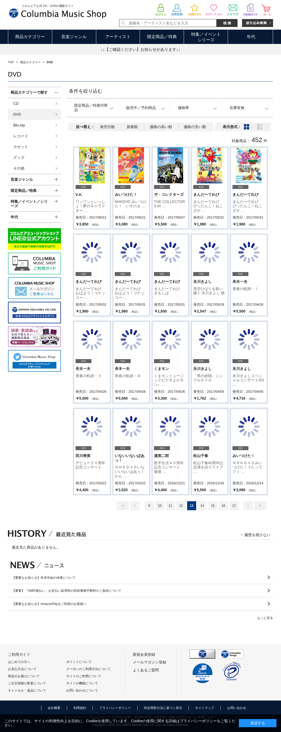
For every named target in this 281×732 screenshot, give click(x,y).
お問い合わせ (236, 708)
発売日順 (107, 127)
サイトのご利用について (83, 676)
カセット (20, 146)
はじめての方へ (19, 662)
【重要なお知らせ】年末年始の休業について (44, 578)
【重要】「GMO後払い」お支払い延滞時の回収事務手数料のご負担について (66, 591)
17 (234, 506)
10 (159, 506)
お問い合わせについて (82, 690)
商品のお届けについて (24, 676)
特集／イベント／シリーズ (29, 203)
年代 (251, 36)
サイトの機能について (82, 683)
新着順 (132, 127)
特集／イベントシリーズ (206, 37)
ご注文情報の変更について (27, 683)
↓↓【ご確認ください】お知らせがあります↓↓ (140, 49)
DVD (17, 114)
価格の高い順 (161, 127)
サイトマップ (204, 708)
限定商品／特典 (162, 36)
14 (202, 506)
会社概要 (54, 708)
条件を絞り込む (85, 91)
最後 (260, 505)
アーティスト (118, 36)
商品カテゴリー (30, 36)
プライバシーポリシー (115, 708)
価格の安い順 (195, 127)
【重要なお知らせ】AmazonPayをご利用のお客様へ (49, 604)
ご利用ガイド (19, 654)
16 (223, 506)
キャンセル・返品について (27, 690)
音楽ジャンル (74, 36)
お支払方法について (22, 669)
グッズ (18, 157)
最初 (123, 505)
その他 (18, 168)
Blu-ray (19, 125)
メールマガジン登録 (149, 662)
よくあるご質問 (146, 670)
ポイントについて (79, 662)
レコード (20, 136)
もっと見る (265, 618)
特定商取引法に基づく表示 (163, 708)
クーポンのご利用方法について (88, 669)
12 (181, 506)
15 (212, 506)
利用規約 (79, 708)
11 (170, 506)
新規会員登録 (144, 654)
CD (16, 103)
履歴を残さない (257, 535)
